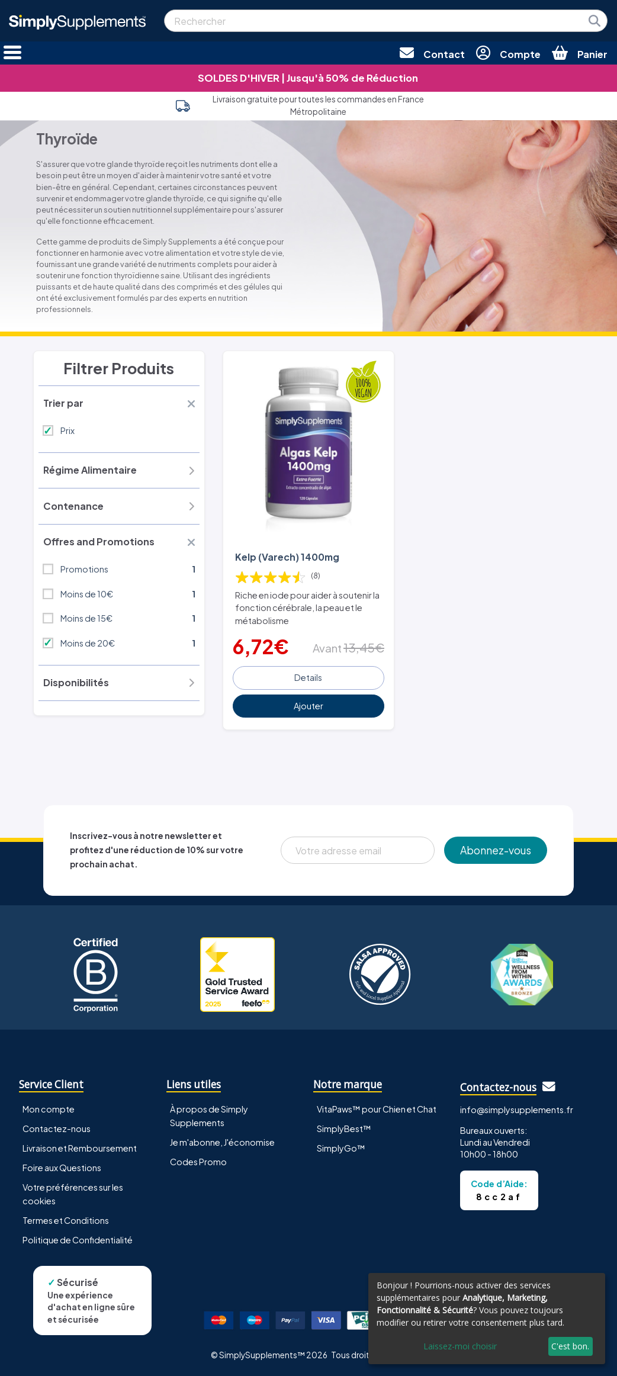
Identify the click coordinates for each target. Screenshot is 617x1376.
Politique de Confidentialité (78, 1239)
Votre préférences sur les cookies (73, 1194)
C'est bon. (570, 1346)
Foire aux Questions (62, 1167)
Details (308, 677)
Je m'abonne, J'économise (222, 1142)
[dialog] (486, 1318)
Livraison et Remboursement (80, 1148)
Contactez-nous (57, 1128)
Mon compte (49, 1109)
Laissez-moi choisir (460, 1346)
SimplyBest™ (344, 1128)
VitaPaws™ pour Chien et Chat (376, 1109)
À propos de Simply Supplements (209, 1116)
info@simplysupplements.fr (516, 1109)
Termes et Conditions (66, 1220)
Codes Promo (198, 1161)
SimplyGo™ (341, 1148)
